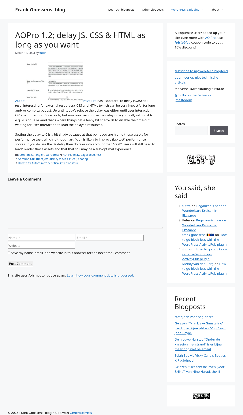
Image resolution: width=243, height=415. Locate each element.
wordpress (52, 154)
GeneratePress (81, 412)
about (219, 9)
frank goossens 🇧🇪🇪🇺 (198, 235)
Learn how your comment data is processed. (100, 275)
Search (180, 124)
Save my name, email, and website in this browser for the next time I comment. (70, 253)
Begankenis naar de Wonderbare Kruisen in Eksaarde (204, 211)
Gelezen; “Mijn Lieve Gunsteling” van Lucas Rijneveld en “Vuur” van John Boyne (200, 328)
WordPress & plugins (189, 9)
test (98, 154)
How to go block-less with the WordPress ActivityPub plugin (204, 240)
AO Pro (210, 37)
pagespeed (88, 154)
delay (76, 154)
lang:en (39, 154)
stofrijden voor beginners (194, 317)
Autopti (20, 100)
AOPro (67, 154)
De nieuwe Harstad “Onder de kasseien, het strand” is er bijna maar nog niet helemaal (198, 344)
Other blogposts (153, 9)
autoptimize (25, 154)
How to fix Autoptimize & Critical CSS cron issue (48, 163)
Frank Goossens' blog (40, 9)
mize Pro (90, 100)
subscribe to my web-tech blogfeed (201, 71)
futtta (186, 206)
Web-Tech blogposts (121, 9)
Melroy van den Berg (198, 264)
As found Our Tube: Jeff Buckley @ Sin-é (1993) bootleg (53, 159)
